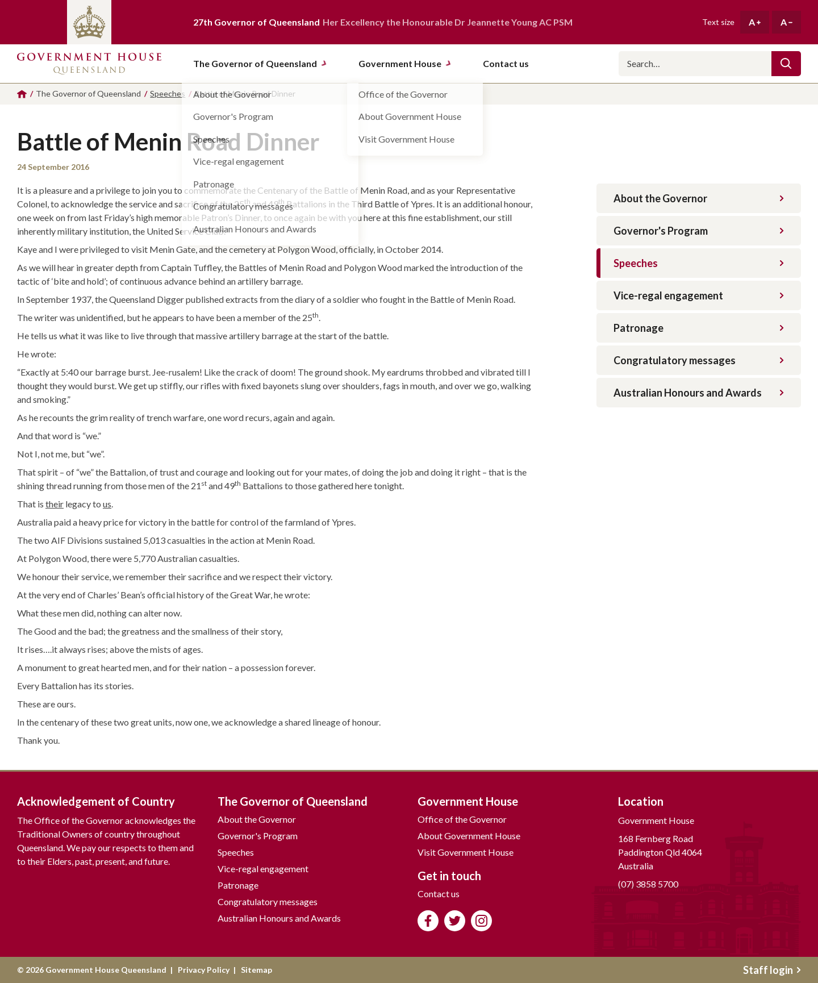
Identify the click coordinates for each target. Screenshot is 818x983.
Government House (405, 63)
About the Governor (699, 198)
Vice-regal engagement (699, 295)
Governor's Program (699, 230)
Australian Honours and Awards (699, 392)
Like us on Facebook (428, 921)
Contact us (439, 893)
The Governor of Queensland (260, 63)
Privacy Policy (203, 969)
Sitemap (256, 969)
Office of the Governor (462, 819)
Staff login (772, 970)
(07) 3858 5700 (648, 883)
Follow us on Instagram (481, 921)
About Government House (469, 835)
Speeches (699, 263)
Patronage (699, 328)
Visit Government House (466, 852)
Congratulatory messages (699, 360)
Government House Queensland (89, 63)
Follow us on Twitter (455, 921)
